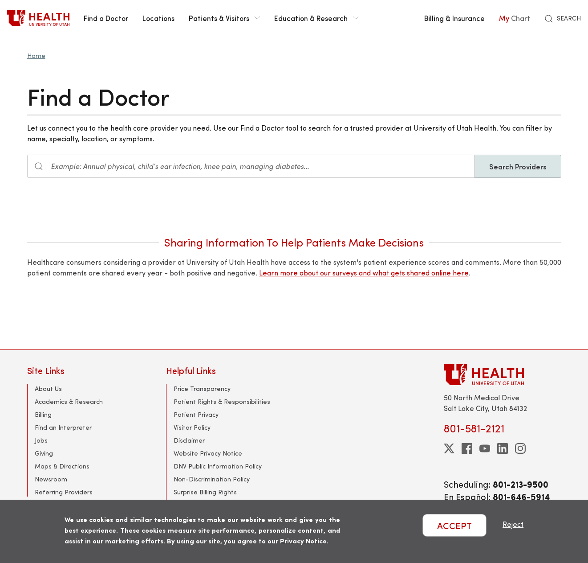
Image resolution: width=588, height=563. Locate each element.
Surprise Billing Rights (205, 492)
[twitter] (449, 448)
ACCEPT (454, 525)
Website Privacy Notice (208, 453)
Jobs (41, 440)
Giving (44, 453)
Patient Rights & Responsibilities (222, 401)
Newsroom (51, 479)
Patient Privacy (196, 414)
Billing (43, 414)
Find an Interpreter (63, 427)
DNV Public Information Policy (218, 466)
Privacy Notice (303, 540)
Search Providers (518, 166)
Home (36, 55)
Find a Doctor (106, 18)
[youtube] (484, 448)
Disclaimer (189, 440)
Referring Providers (64, 492)
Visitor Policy (192, 427)
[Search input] (251, 166)
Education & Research (316, 18)
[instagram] (520, 448)
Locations (158, 18)
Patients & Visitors (224, 18)
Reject (513, 524)
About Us (48, 388)
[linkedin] (502, 448)
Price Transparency (202, 388)
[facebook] (467, 448)
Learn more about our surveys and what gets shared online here (364, 272)
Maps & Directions (62, 466)
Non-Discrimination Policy (212, 479)
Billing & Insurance (454, 18)
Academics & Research (69, 401)
